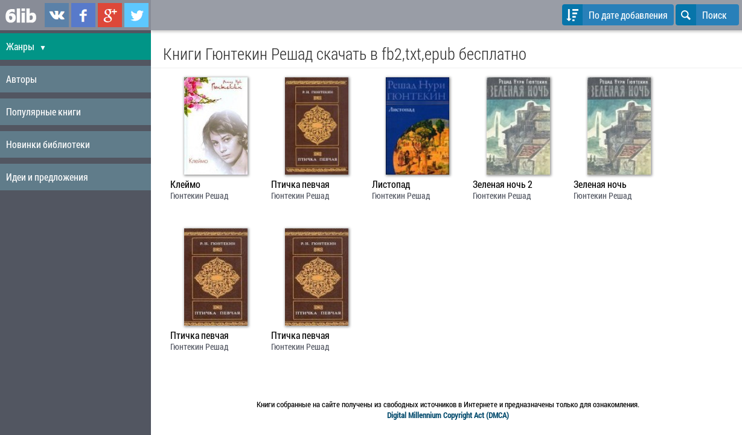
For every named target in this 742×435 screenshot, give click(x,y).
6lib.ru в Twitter (136, 15)
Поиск (701, 14)
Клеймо (185, 184)
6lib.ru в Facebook (83, 15)
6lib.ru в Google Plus (110, 15)
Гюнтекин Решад (199, 195)
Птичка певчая (300, 184)
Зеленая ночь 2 (503, 184)
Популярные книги (43, 111)
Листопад (391, 184)
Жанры (26, 46)
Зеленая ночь (600, 184)
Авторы (21, 78)
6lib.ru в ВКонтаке (57, 15)
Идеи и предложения (47, 176)
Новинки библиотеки (48, 144)
